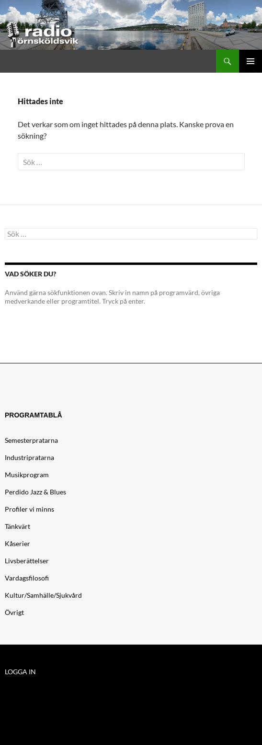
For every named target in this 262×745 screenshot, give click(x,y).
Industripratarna (29, 457)
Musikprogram (27, 475)
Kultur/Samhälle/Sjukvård (43, 595)
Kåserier (17, 543)
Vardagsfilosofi (27, 578)
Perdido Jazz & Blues (35, 492)
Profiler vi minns (29, 509)
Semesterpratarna (31, 440)
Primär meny (250, 61)
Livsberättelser (27, 561)
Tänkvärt (17, 526)
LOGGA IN (20, 672)
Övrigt (14, 612)
